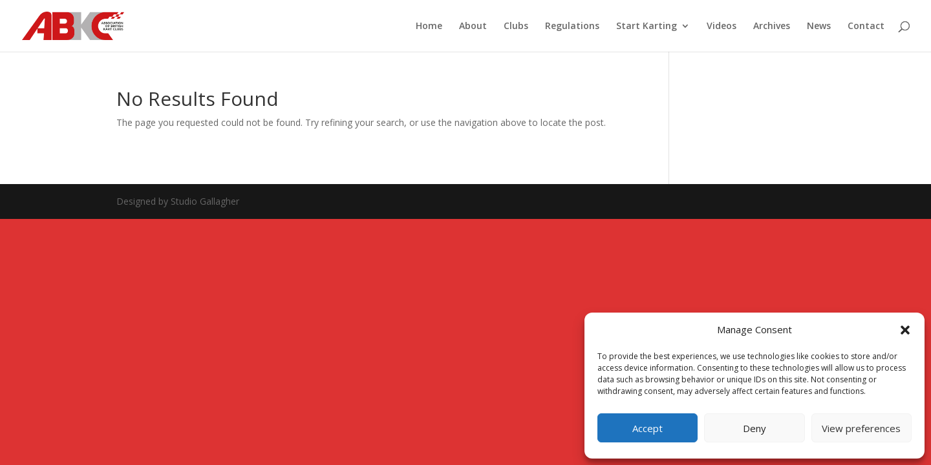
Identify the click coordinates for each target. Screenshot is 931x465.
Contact (866, 26)
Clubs (516, 26)
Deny (754, 428)
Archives (771, 26)
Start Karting (646, 26)
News (819, 26)
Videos (721, 26)
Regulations (572, 26)
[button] (905, 330)
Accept (647, 428)
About (473, 26)
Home (429, 26)
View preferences (861, 428)
